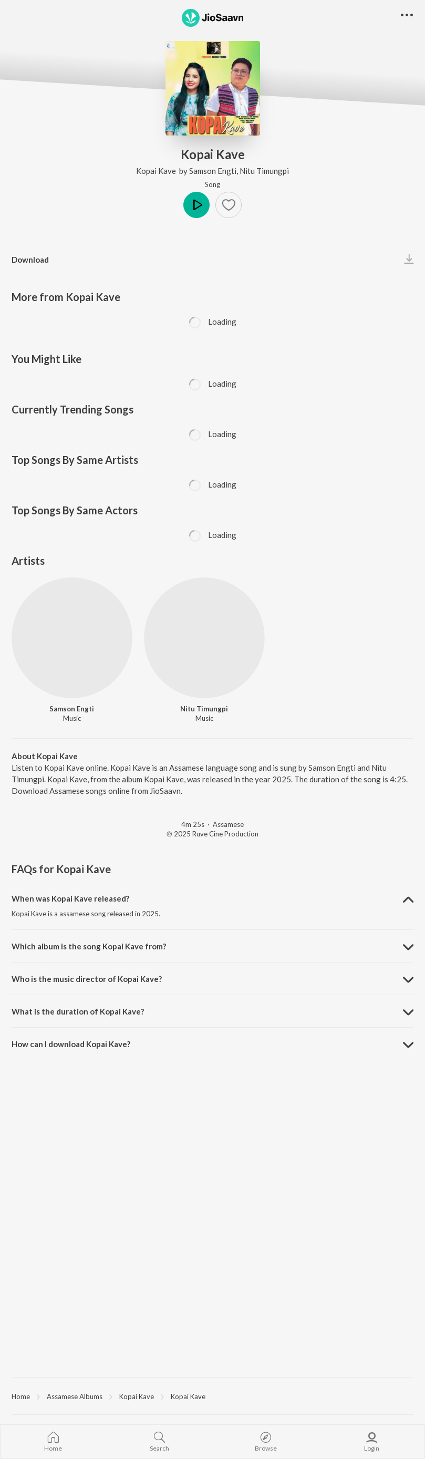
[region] (212, 1396)
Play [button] (196, 205)
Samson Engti (212, 170)
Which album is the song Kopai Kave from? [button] (89, 946)
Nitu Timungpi (264, 170)
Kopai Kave (157, 170)
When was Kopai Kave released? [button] (70, 898)
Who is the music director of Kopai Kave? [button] (87, 979)
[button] (228, 205)
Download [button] (30, 259)
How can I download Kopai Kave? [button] (71, 1044)
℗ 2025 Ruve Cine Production (212, 834)
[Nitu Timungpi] (204, 637)
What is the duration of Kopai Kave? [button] (78, 1011)
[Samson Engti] (72, 637)
